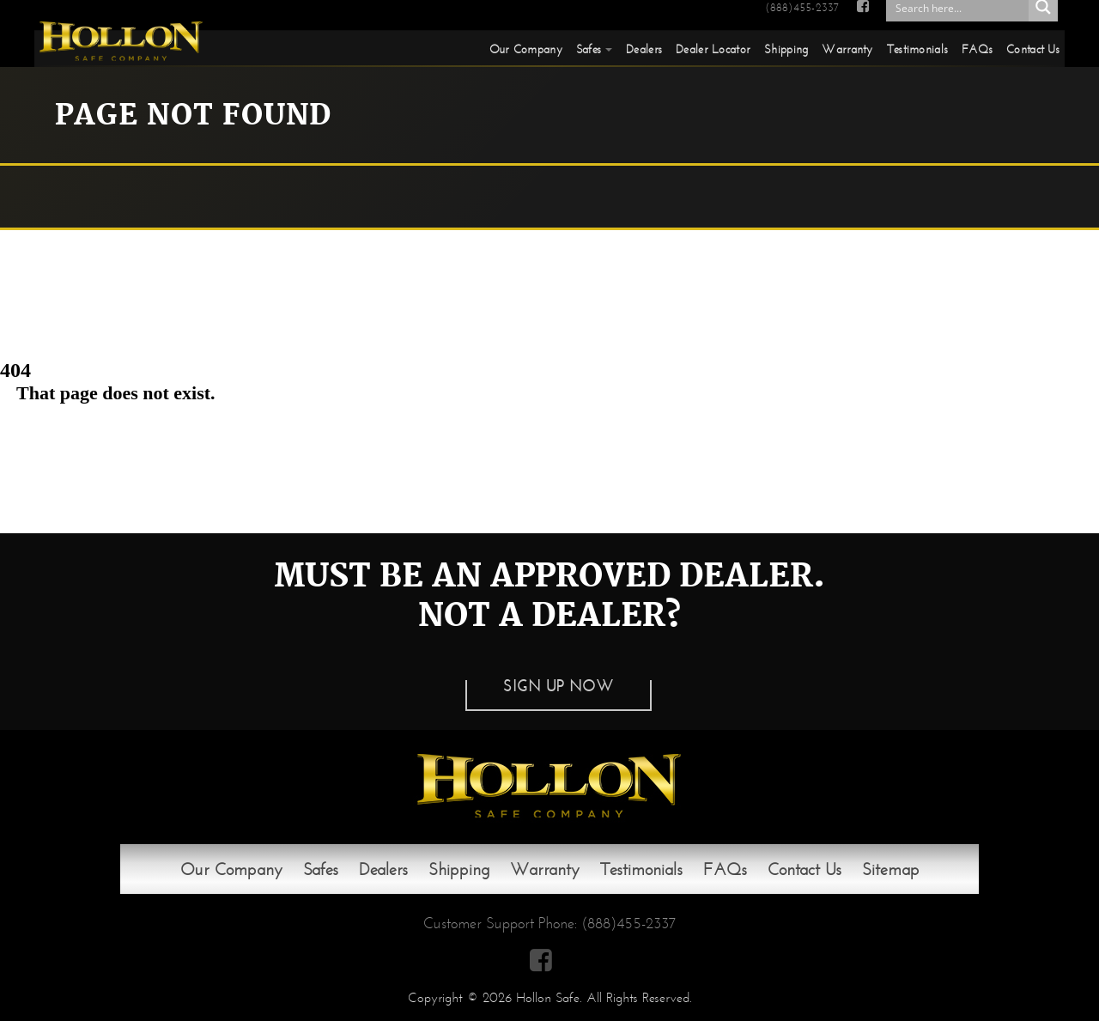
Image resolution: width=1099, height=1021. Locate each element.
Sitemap (891, 869)
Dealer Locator (713, 49)
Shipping (786, 49)
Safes (588, 49)
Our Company (525, 49)
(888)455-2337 (802, 8)
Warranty (847, 49)
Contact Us (1033, 49)
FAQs (977, 49)
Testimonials (917, 49)
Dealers (644, 49)
